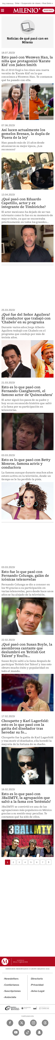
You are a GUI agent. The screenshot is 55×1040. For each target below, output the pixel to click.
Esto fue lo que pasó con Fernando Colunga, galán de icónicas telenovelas (25, 575)
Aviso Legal (37, 991)
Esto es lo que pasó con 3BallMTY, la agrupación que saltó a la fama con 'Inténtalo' (26, 797)
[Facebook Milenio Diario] (10, 1023)
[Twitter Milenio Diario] (21, 1023)
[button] (2, 11)
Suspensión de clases (30, 3)
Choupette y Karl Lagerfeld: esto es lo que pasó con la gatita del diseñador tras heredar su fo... (25, 726)
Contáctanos (11, 985)
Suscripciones (12, 991)
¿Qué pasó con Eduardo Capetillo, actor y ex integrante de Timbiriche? (23, 203)
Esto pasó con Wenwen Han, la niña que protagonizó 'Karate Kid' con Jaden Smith (27, 61)
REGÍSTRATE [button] (48, 10)
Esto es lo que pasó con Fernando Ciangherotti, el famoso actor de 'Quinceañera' (27, 391)
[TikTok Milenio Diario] (27, 1032)
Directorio (37, 978)
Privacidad (37, 985)
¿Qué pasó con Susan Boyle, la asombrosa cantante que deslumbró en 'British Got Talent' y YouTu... (26, 650)
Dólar (17, 3)
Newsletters (11, 978)
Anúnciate (10, 997)
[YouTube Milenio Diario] (15, 1032)
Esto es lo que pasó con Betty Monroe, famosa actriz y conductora (25, 463)
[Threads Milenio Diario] (45, 1023)
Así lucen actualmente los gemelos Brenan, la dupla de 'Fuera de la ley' (25, 133)
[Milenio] (26, 10)
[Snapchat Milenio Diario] (39, 1032)
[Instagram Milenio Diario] (33, 1023)
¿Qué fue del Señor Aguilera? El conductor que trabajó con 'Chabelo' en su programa (26, 318)
